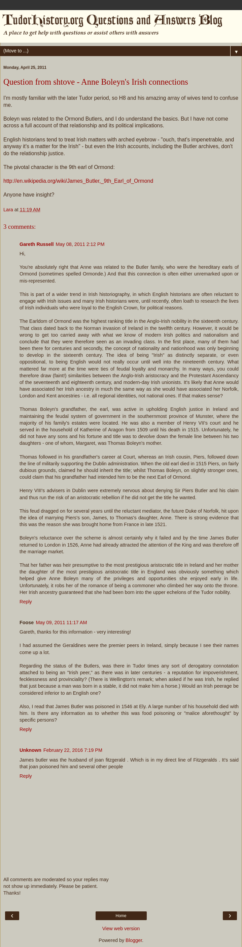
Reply (26, 601)
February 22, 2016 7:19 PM (72, 750)
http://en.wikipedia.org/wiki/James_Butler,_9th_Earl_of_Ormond (78, 181)
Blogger (134, 940)
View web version (121, 928)
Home (120, 915)
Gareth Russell (37, 244)
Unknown (30, 750)
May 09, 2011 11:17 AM (61, 622)
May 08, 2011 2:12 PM (80, 244)
